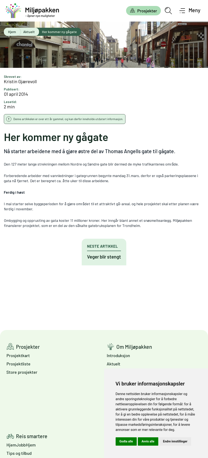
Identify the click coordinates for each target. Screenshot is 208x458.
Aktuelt (29, 32)
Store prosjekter (21, 372)
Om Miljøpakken (134, 347)
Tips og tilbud (19, 453)
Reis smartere (31, 436)
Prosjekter (147, 10)
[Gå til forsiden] (32, 11)
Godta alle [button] (126, 441)
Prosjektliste (18, 363)
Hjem (12, 32)
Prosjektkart (18, 355)
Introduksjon (118, 355)
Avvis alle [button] (148, 441)
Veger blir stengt (104, 256)
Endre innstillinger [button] (175, 441)
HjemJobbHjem (21, 444)
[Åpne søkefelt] (168, 10)
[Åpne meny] (190, 10)
